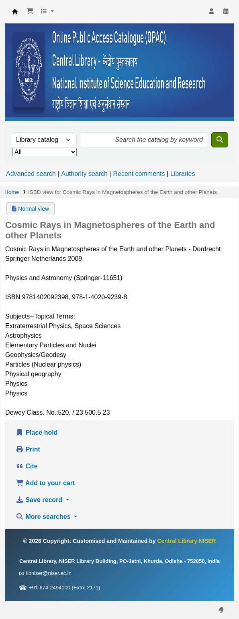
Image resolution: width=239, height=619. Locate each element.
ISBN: (13, 297)
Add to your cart (45, 483)
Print (28, 449)
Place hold (36, 432)
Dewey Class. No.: (31, 412)
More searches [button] (44, 516)
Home (11, 192)
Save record (40, 499)
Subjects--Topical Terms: (40, 316)
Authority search (84, 173)
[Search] (219, 139)
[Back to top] (215, 594)
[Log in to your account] (211, 11)
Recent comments (139, 173)
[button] (30, 11)
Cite (27, 466)
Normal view (30, 209)
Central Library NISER (15, 11)
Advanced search (31, 173)
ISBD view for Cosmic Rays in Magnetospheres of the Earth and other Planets (122, 192)
